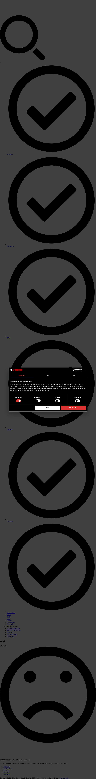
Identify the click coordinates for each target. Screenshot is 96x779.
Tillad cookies (73, 408)
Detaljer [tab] (48, 375)
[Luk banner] (85, 370)
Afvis (47, 408)
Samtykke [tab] (22, 375)
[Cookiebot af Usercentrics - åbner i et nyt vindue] (74, 370)
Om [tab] (74, 375)
